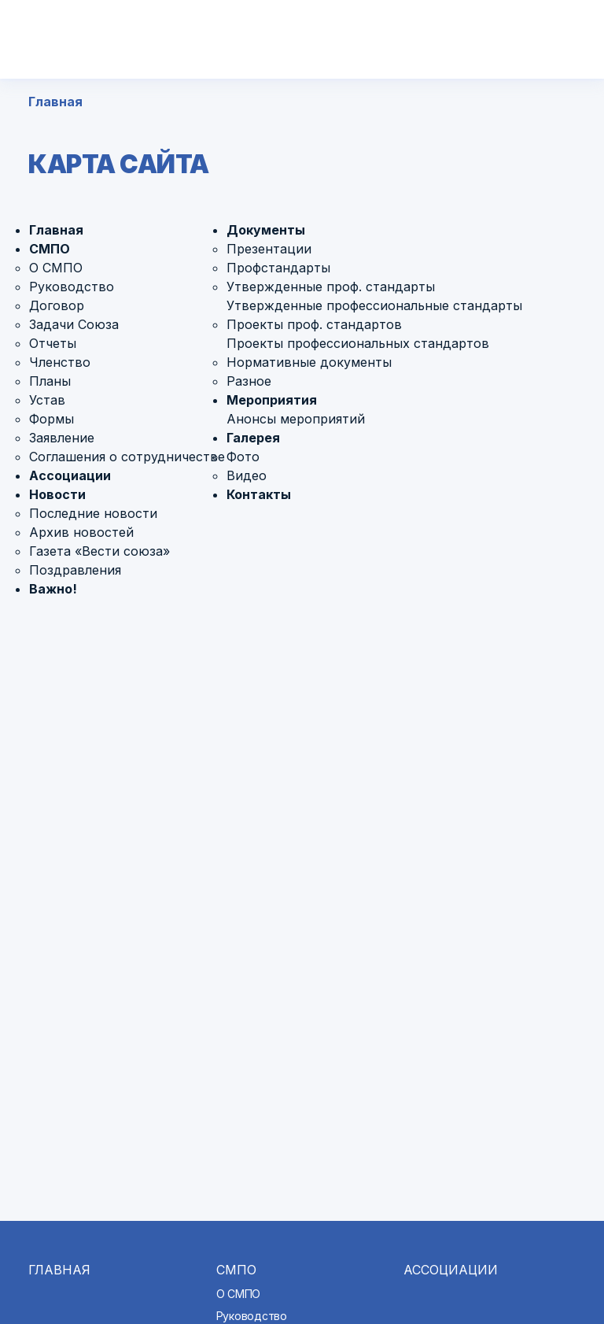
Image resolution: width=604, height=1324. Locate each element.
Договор (56, 305)
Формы (51, 419)
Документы (265, 230)
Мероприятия (271, 400)
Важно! (53, 589)
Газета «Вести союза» (99, 551)
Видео (246, 475)
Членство (59, 362)
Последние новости (93, 513)
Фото (243, 456)
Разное (248, 381)
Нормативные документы (309, 362)
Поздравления (75, 570)
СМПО (49, 249)
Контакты (258, 494)
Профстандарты (278, 268)
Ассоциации (70, 475)
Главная (55, 101)
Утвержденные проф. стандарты (330, 286)
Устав (47, 400)
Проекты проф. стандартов (314, 324)
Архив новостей (81, 532)
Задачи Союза (74, 324)
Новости (57, 494)
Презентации (268, 249)
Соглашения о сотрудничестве (127, 456)
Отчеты (52, 343)
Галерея (253, 438)
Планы (50, 381)
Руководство (71, 286)
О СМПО (56, 268)
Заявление (61, 438)
